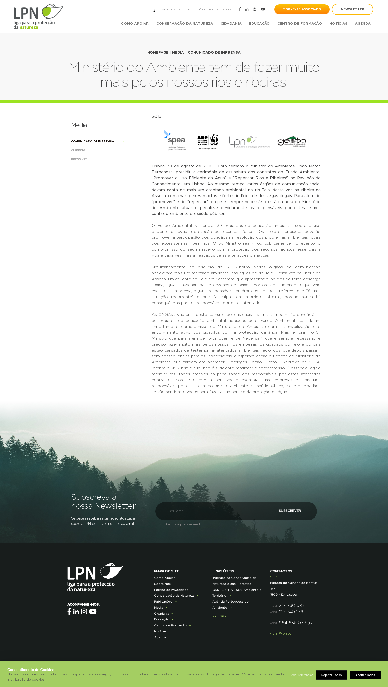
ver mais (219, 615)
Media (214, 9)
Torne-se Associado (302, 9)
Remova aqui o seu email (182, 524)
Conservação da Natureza (174, 595)
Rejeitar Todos (331, 675)
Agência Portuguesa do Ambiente (230, 604)
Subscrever (289, 510)
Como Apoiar (164, 577)
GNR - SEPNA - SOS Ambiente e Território (236, 592)
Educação (161, 619)
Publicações (194, 9)
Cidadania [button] (231, 23)
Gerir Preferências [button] (301, 675)
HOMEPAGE (157, 52)
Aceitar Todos (365, 675)
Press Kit (84, 159)
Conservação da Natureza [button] (184, 23)
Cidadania (161, 613)
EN (229, 9)
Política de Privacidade (171, 589)
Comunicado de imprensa (214, 52)
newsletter (352, 9)
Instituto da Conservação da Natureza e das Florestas (234, 580)
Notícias (338, 23)
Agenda (363, 23)
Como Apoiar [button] (135, 23)
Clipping (83, 150)
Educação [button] (259, 23)
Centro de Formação (299, 23)
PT (224, 9)
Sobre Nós (171, 9)
